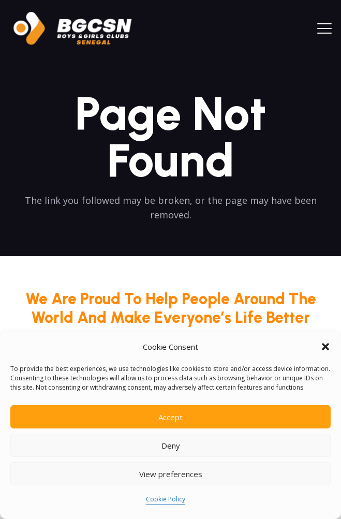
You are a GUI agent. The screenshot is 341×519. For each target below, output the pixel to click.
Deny (170, 445)
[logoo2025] (79, 28)
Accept (170, 417)
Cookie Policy (165, 499)
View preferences (170, 474)
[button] (325, 347)
